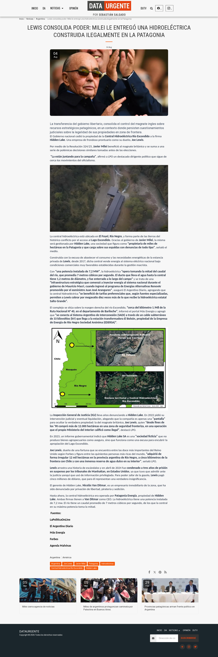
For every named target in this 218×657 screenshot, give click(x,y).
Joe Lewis (68, 564)
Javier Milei (81, 564)
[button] (57, 8)
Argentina (40, 19)
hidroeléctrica (107, 564)
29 (147, 583)
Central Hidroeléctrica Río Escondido (67, 568)
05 (25, 583)
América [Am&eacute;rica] (67, 557)
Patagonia (93, 564)
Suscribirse (188, 638)
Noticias (29, 19)
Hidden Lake (91, 568)
